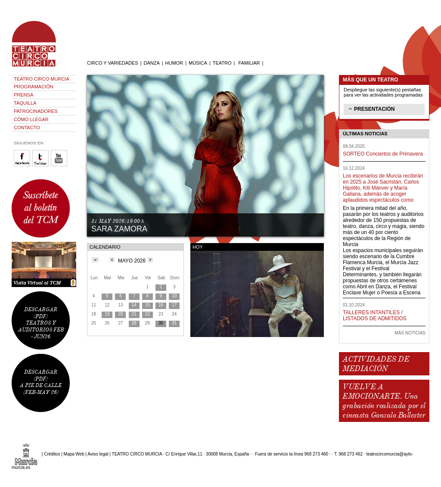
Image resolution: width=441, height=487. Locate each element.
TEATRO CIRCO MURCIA (41, 78)
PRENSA (23, 94)
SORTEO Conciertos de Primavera (383, 154)
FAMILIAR (249, 63)
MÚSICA (198, 63)
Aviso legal (97, 454)
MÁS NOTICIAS (409, 333)
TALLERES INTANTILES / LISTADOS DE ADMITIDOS (375, 315)
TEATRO (222, 63)
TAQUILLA (25, 103)
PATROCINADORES (36, 111)
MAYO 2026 (132, 261)
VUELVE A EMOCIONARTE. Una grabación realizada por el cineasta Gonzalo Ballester (383, 401)
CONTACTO (27, 127)
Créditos (52, 454)
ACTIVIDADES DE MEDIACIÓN (375, 363)
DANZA (151, 63)
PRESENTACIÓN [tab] (370, 108)
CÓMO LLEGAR (31, 119)
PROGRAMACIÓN (33, 86)
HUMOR (174, 63)
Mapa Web (74, 454)
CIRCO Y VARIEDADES (112, 63)
